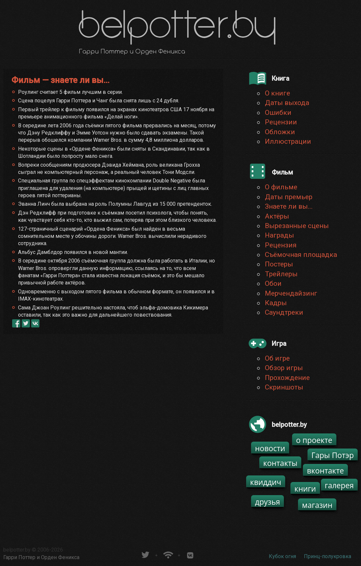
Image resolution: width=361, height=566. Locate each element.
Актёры (277, 216)
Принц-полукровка (327, 556)
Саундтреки (284, 312)
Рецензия (281, 245)
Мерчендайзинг (291, 293)
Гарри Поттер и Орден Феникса (41, 557)
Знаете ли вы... (289, 206)
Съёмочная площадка (301, 255)
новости (270, 448)
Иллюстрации (288, 141)
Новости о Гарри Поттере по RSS (167, 554)
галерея (339, 485)
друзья (267, 501)
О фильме (281, 187)
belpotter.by (17, 550)
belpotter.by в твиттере (145, 554)
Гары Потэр (332, 455)
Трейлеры (281, 274)
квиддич (265, 482)
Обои (273, 283)
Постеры (279, 264)
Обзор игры (284, 368)
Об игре (277, 358)
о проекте (314, 440)
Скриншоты (284, 387)
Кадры (276, 303)
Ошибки (278, 112)
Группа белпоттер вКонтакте (190, 554)
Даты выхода (287, 103)
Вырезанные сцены (297, 226)
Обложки (280, 132)
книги (305, 488)
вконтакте (325, 470)
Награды (279, 235)
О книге (277, 93)
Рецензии (281, 122)
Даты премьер (288, 197)
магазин (317, 505)
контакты (280, 463)
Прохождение (287, 378)
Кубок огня (282, 556)
